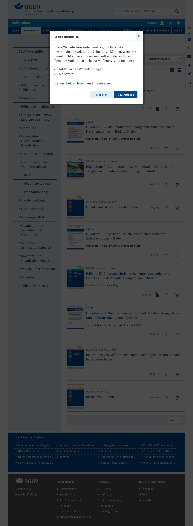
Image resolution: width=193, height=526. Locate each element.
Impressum (102, 83)
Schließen (101, 95)
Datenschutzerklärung (70, 83)
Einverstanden (125, 95)
